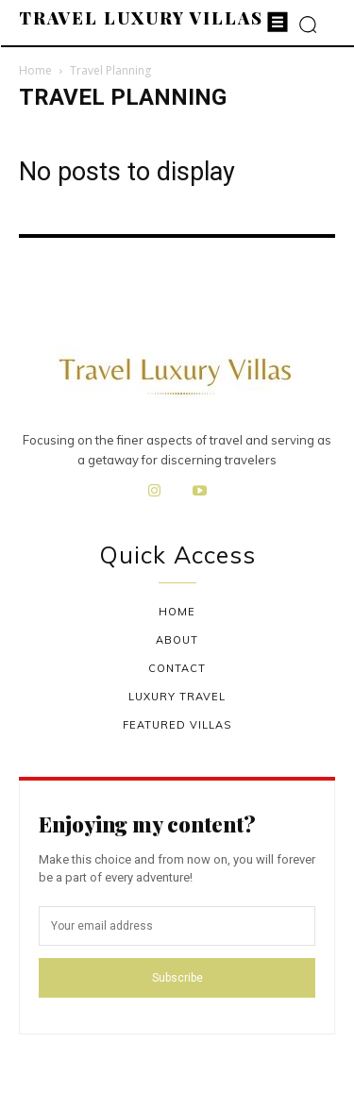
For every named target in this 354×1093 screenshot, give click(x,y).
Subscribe (177, 977)
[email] (177, 926)
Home (35, 70)
